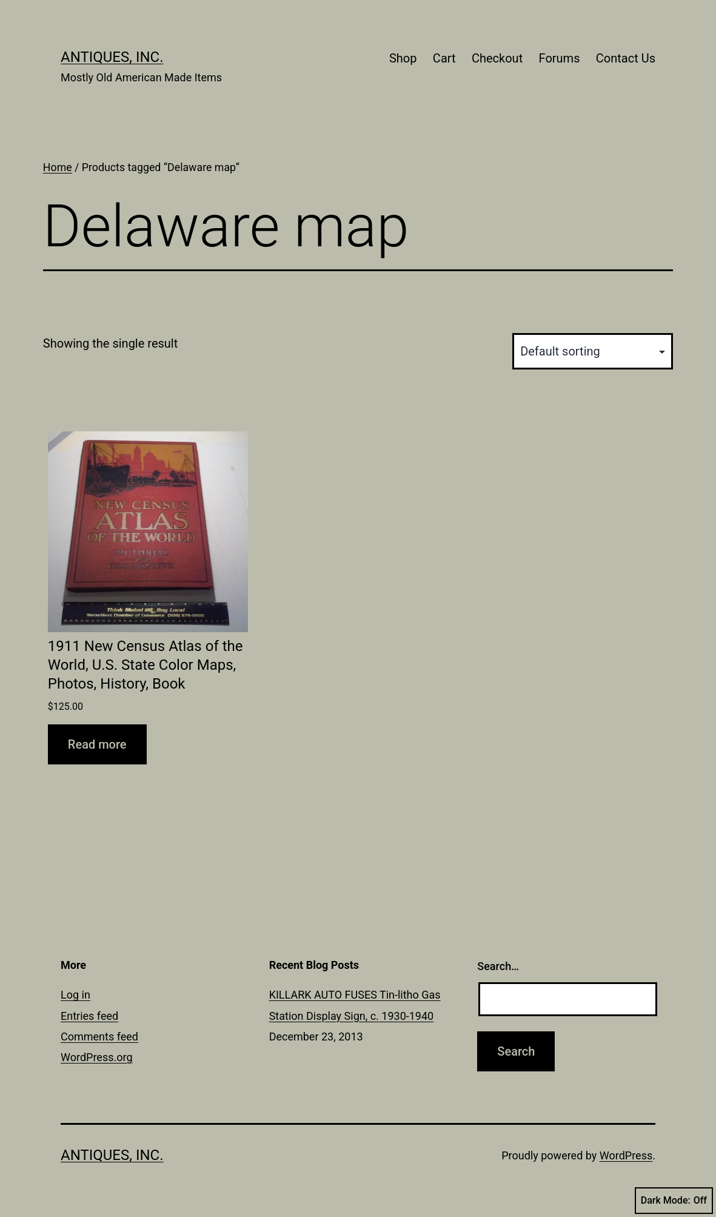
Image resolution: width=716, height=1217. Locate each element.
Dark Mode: (674, 1200)
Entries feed (89, 1016)
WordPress (626, 1155)
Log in (75, 994)
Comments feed (99, 1036)
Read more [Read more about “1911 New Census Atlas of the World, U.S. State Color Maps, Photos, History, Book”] (97, 744)
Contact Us (625, 58)
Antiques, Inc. (112, 57)
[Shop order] (592, 351)
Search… (498, 966)
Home (57, 167)
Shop (403, 58)
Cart (444, 58)
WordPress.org (97, 1057)
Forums (559, 58)
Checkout (497, 58)
